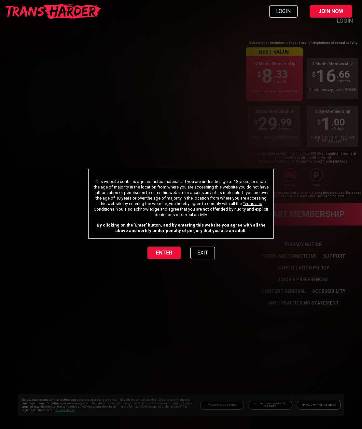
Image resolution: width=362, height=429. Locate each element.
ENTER (164, 253)
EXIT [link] (202, 253)
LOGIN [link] (283, 11)
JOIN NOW (330, 11)
